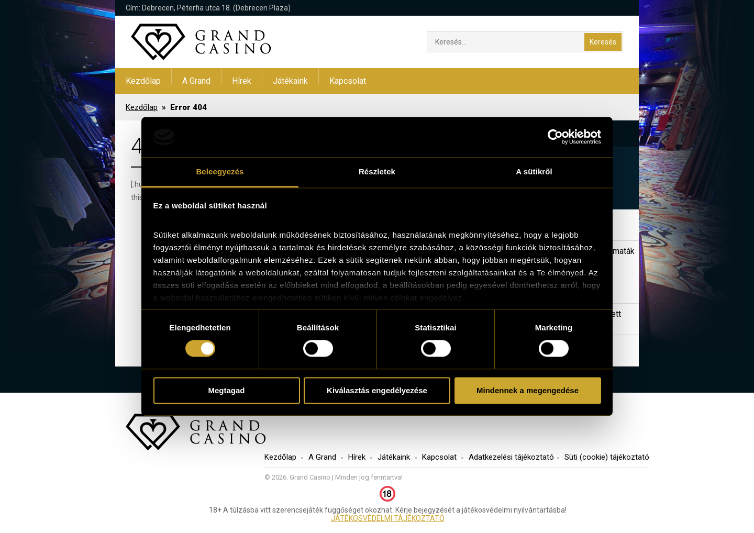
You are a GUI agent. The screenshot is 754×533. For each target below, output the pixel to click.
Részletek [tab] (377, 171)
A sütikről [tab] (534, 171)
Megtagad (226, 390)
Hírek (241, 81)
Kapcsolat (347, 81)
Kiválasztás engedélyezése (377, 390)
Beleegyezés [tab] (219, 171)
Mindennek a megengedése (527, 390)
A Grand (196, 81)
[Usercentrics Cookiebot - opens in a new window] (555, 137)
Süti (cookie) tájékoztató (606, 457)
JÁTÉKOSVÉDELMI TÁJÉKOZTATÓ (388, 518)
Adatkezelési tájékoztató (511, 457)
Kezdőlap (143, 81)
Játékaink (290, 81)
